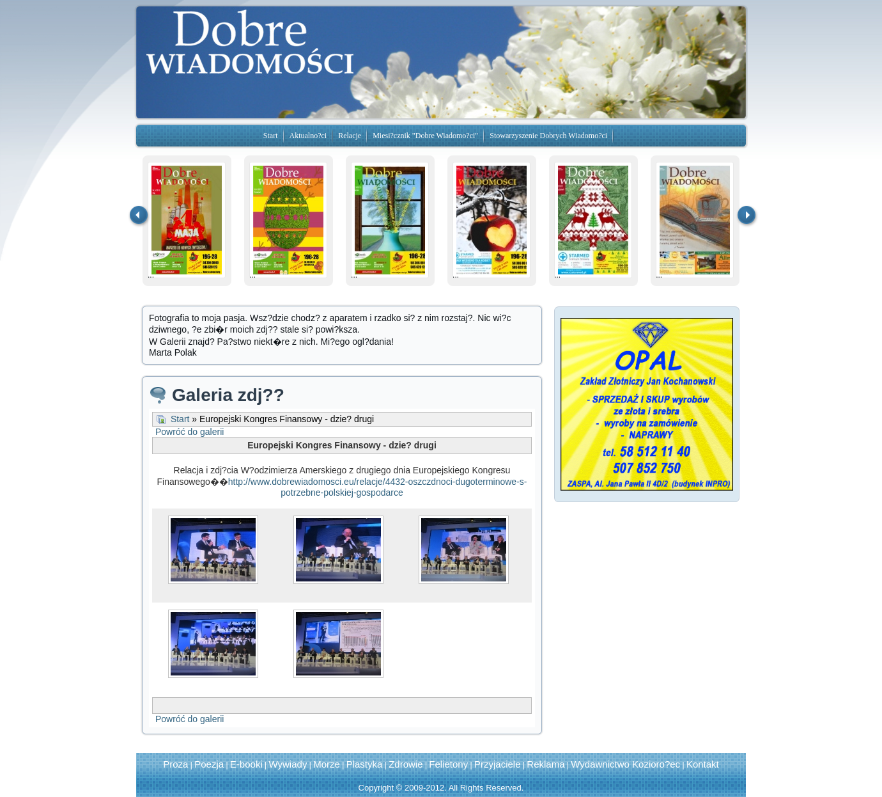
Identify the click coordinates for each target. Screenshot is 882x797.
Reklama (545, 764)
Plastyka (364, 764)
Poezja (209, 764)
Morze (326, 764)
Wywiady (288, 764)
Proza (175, 764)
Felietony (448, 764)
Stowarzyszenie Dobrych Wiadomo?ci (548, 135)
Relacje (349, 135)
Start (270, 135)
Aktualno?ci (308, 135)
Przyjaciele (497, 764)
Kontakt (702, 764)
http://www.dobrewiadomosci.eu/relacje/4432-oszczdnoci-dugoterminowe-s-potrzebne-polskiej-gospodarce (377, 487)
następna (747, 216)
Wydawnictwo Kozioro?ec (625, 764)
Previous (139, 216)
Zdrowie (405, 764)
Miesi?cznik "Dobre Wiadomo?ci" (425, 135)
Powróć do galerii (189, 432)
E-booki (246, 764)
